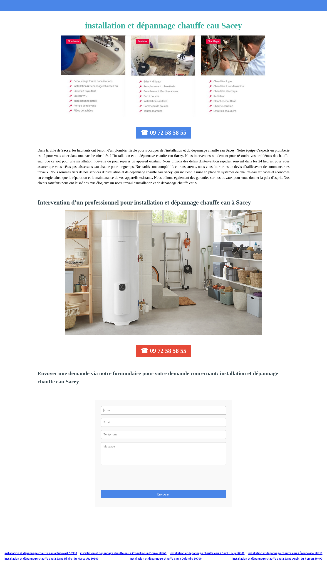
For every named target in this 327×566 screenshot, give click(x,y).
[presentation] (135, 479)
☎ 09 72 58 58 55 (163, 132)
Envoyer (163, 494)
